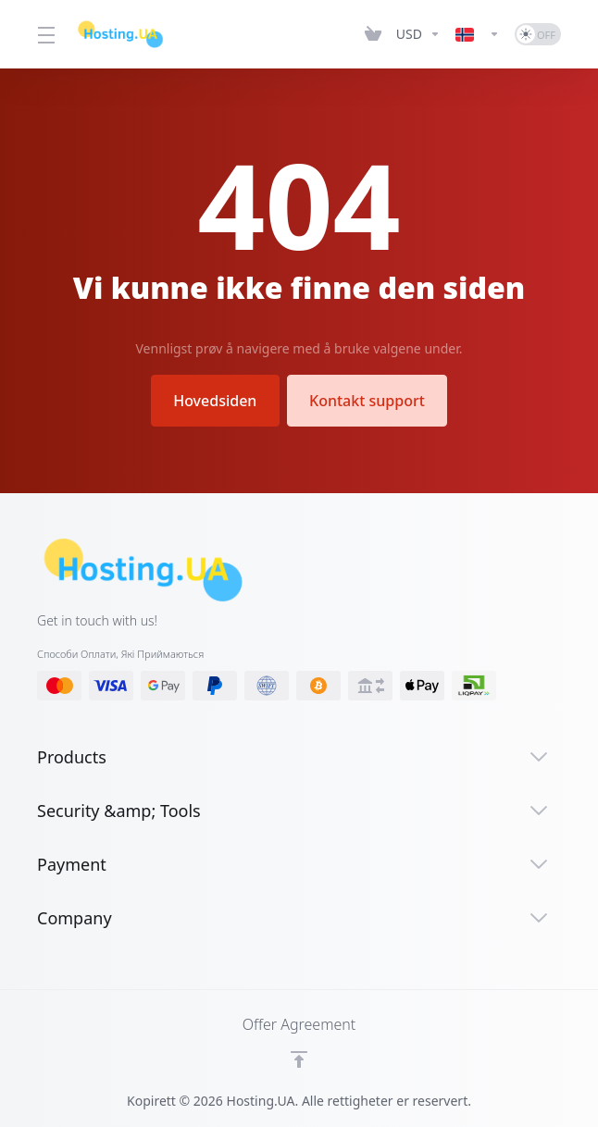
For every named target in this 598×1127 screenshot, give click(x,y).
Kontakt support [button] (368, 400)
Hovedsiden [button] (214, 400)
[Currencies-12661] (418, 34)
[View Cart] (373, 34)
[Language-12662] (477, 34)
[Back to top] (299, 1059)
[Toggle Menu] (45, 34)
